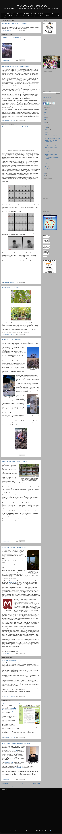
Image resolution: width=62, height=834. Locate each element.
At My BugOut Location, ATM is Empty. (12, 660)
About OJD (26, 13)
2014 (45, 119)
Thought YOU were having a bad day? (12, 37)
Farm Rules (30, 15)
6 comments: (12, 60)
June (46, 134)
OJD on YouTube (11, 13)
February (47, 168)
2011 (45, 172)
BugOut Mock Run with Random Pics (11, 339)
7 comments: (12, 334)
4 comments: (12, 120)
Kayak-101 (33, 13)
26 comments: (13, 30)
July (46, 132)
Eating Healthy (23, 15)
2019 (45, 112)
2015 (45, 117)
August (46, 130)
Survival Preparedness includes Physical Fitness (14, 547)
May (46, 163)
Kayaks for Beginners (47, 97)
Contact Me (19, 13)
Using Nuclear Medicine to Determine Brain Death (15, 126)
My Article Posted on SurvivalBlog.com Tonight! (14, 703)
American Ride (39, 15)
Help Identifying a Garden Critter (10, 287)
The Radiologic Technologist (44, 13)
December (47, 124)
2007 (45, 175)
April (46, 164)
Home (4, 13)
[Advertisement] (21, 139)
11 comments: (13, 282)
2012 (45, 122)
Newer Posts (5, 783)
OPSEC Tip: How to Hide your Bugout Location (14, 461)
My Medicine (47, 15)
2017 (45, 114)
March (46, 166)
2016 (45, 115)
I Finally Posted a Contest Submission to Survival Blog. (16, 743)
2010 (45, 173)
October (46, 127)
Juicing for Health (55, 15)
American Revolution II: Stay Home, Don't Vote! (14, 23)
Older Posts (36, 783)
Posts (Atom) (10, 786)
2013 (45, 121)
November (47, 125)
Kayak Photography (6, 17)
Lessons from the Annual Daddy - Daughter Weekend (16, 66)
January (46, 169)
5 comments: (12, 541)
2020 (45, 110)
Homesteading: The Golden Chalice (10, 15)
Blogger (51, 830)
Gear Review (55, 13)
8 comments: (12, 696)
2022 (45, 109)
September (47, 129)
